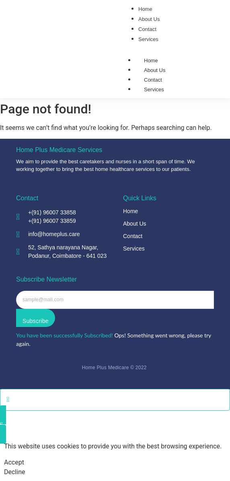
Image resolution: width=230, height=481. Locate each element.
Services (154, 89)
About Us (154, 70)
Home (151, 61)
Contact (153, 80)
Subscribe (36, 321)
